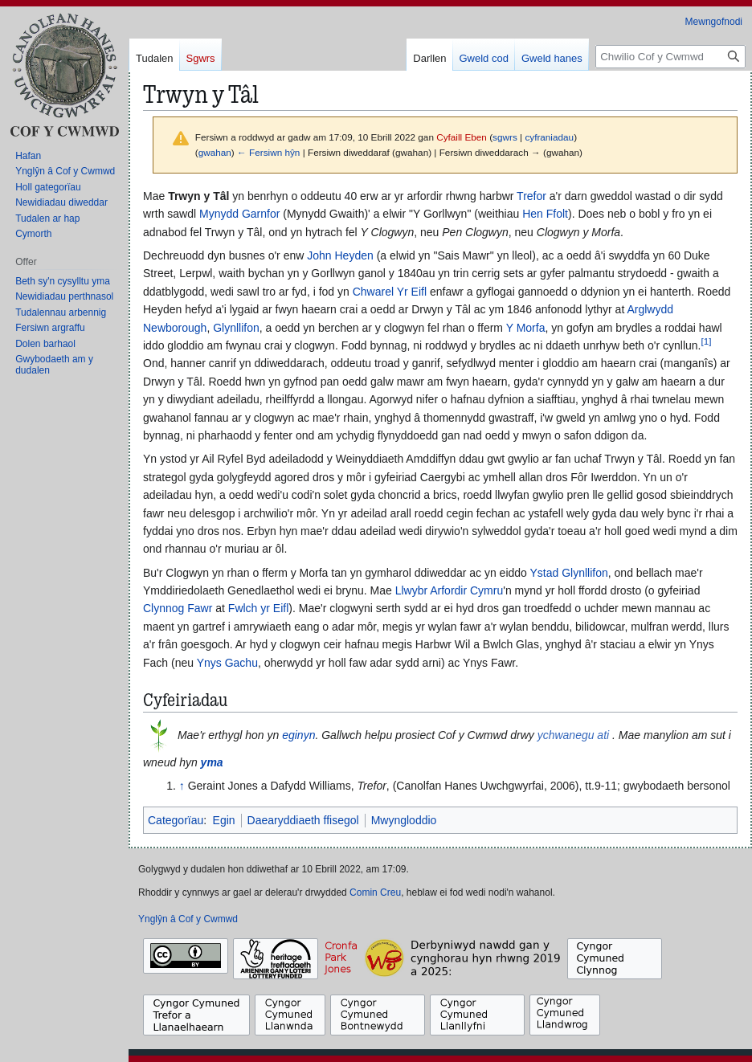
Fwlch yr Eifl (258, 608)
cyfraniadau (549, 137)
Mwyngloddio (404, 820)
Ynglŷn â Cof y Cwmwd (188, 919)
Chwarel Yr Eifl (390, 291)
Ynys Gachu (227, 662)
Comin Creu (375, 892)
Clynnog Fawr (177, 608)
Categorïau (175, 820)
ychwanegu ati (573, 735)
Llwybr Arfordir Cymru (449, 590)
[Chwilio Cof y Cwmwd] (670, 56)
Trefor (531, 196)
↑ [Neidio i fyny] (182, 785)
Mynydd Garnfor (239, 213)
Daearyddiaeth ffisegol (303, 820)
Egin (224, 820)
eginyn (298, 735)
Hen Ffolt (545, 213)
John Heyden (340, 255)
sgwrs (504, 137)
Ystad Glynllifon (569, 572)
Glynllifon (236, 327)
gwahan (214, 152)
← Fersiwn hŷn (268, 152)
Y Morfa (526, 327)
